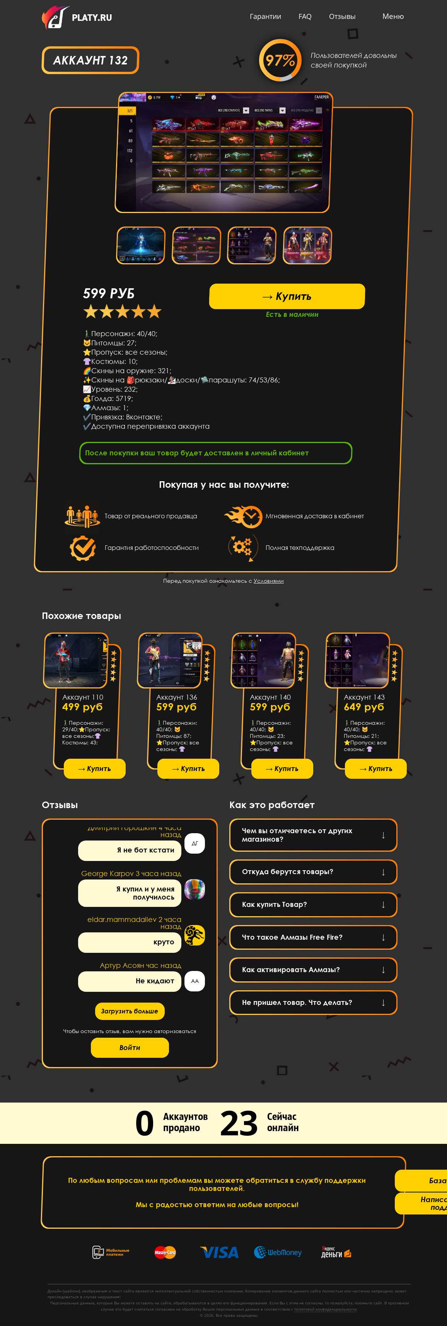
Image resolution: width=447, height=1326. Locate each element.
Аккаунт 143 (363, 700)
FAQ (303, 16)
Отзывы (340, 16)
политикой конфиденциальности (325, 1309)
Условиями (269, 583)
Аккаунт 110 (82, 700)
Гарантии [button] (263, 16)
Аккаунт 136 (176, 700)
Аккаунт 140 (270, 700)
